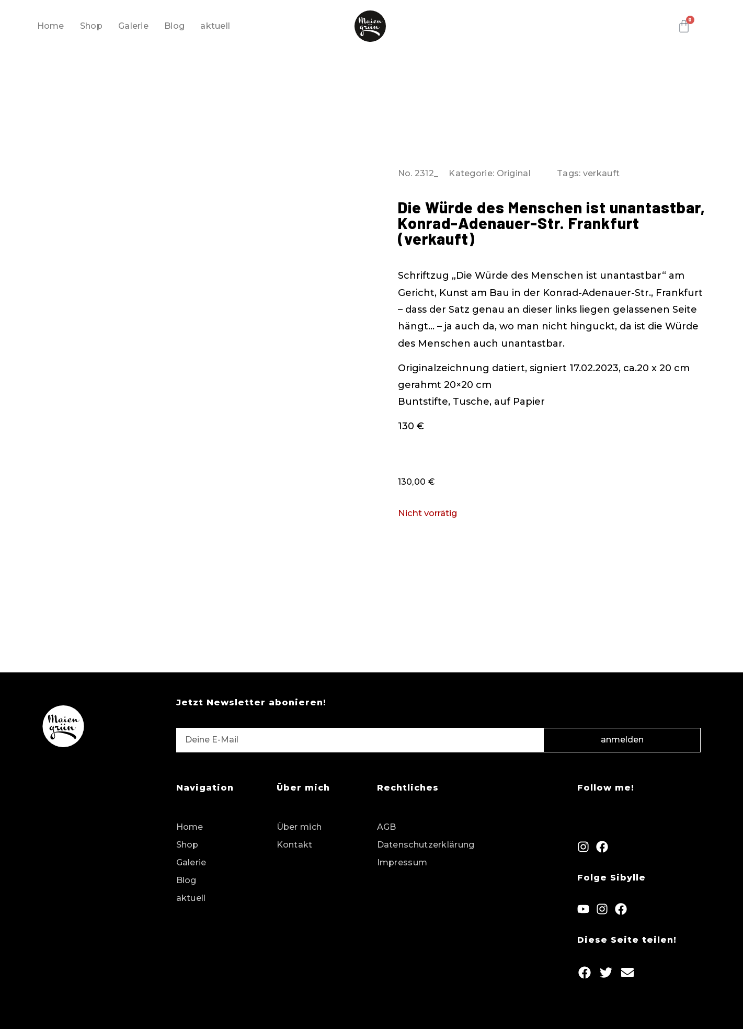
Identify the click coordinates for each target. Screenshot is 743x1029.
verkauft (601, 173)
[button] (584, 972)
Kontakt (295, 845)
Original (514, 173)
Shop (91, 26)
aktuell (215, 26)
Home (50, 26)
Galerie (133, 26)
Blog (174, 26)
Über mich (299, 827)
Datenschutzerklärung (426, 845)
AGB (386, 827)
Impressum (402, 862)
